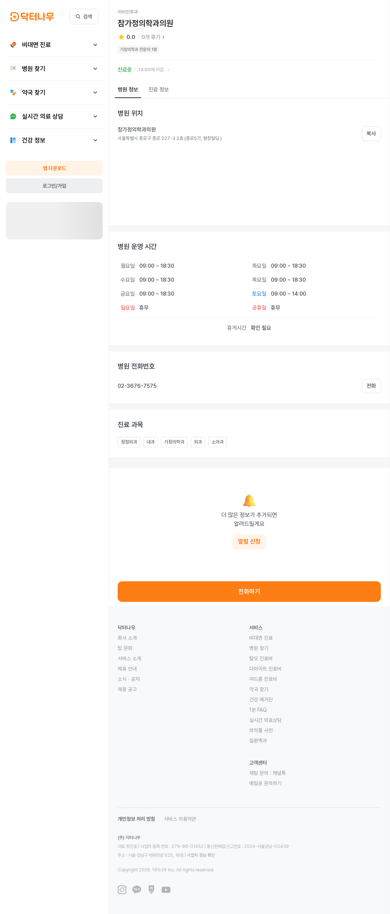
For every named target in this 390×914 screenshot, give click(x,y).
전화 (371, 386)
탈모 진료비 (261, 658)
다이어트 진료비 (265, 669)
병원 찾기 (258, 648)
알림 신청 (249, 541)
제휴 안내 (127, 669)
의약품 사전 (261, 730)
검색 (84, 16)
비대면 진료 (261, 638)
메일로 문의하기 (265, 783)
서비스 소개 (129, 658)
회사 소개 (127, 638)
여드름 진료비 (263, 679)
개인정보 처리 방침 (136, 819)
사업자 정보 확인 (201, 855)
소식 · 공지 (129, 679)
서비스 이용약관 (180, 819)
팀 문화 (125, 648)
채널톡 (279, 773)
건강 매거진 (261, 699)
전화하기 (249, 591)
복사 (371, 133)
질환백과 (258, 741)
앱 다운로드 (54, 168)
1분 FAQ (258, 710)
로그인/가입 (54, 186)
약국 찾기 (258, 689)
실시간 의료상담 (265, 720)
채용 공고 (127, 689)
